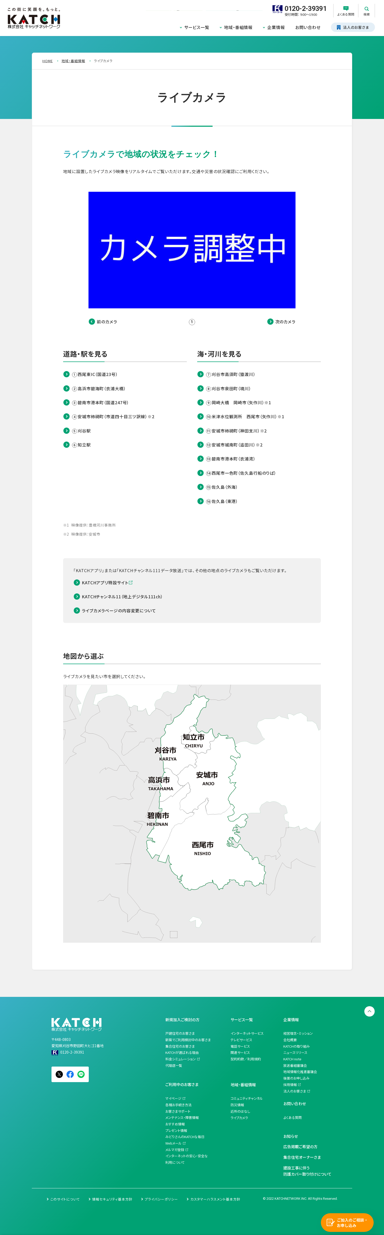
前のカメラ (107, 321)
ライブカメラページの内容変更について (119, 610)
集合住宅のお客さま (180, 1046)
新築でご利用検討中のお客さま (188, 1039)
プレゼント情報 (176, 1130)
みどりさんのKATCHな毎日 (184, 1136)
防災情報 (237, 1104)
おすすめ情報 (175, 1124)
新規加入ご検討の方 (182, 1019)
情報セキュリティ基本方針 (112, 1199)
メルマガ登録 (174, 1149)
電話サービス (240, 1046)
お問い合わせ (308, 27)
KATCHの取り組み (296, 1046)
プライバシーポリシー (161, 1199)
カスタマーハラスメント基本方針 (215, 1199)
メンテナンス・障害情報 (182, 1117)
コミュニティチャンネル (247, 1098)
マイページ (173, 1098)
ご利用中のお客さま (181, 1084)
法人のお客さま (294, 1091)
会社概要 (290, 1039)
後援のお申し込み (296, 1078)
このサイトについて (65, 1199)
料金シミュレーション (180, 1058)
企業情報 (276, 27)
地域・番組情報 (238, 27)
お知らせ (290, 1136)
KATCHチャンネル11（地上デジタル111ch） (122, 596)
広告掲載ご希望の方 (300, 1146)
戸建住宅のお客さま (180, 1033)
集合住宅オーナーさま (302, 1157)
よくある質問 (292, 1117)
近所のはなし (240, 1111)
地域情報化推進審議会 (300, 1071)
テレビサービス (241, 1039)
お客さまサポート (177, 1111)
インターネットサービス (247, 1033)
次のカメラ (285, 321)
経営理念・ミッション (298, 1033)
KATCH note (292, 1058)
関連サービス (240, 1052)
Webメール (173, 1143)
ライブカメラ (239, 1117)
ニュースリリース (295, 1052)
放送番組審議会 (295, 1065)
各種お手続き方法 (178, 1104)
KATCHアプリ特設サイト (105, 582)
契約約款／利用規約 (246, 1058)
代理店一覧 (173, 1065)
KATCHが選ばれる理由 (182, 1052)
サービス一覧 (196, 27)
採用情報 (290, 1084)
